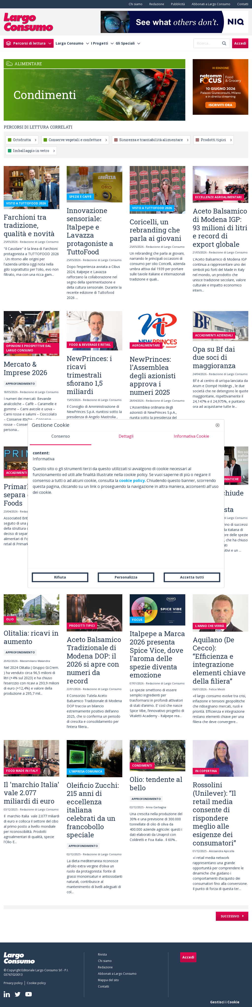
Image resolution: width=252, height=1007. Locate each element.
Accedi (240, 43)
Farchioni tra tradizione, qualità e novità (29, 225)
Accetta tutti (192, 577)
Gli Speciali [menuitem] (125, 43)
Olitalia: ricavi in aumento (31, 637)
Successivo (230, 916)
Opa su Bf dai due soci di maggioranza (214, 357)
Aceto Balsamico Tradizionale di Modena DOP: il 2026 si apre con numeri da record (94, 660)
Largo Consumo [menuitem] (69, 43)
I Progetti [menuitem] (99, 43)
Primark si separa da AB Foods (25, 495)
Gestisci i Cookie (224, 1002)
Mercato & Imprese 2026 (25, 368)
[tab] (60, 438)
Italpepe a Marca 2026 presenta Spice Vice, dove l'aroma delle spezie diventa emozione (157, 654)
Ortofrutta (24, 139)
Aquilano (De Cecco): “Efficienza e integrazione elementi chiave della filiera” (219, 660)
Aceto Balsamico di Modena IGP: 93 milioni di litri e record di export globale (220, 227)
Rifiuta (60, 577)
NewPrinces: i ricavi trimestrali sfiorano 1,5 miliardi (89, 375)
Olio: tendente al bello (156, 783)
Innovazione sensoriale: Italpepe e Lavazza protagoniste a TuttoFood (90, 231)
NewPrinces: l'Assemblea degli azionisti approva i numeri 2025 (153, 376)
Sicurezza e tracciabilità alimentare (153, 139)
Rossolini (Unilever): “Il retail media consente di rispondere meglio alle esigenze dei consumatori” (214, 813)
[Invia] (224, 43)
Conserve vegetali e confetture (78, 139)
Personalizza (126, 577)
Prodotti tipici (216, 139)
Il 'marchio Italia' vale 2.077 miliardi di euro (31, 793)
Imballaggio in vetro (34, 150)
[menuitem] (134, 4)
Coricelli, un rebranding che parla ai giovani (155, 230)
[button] (217, 425)
